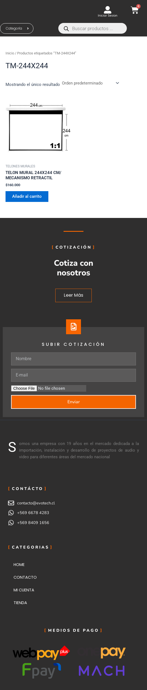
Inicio (10, 53)
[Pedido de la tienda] (90, 83)
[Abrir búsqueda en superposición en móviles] (100, 28)
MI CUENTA (24, 590)
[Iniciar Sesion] (107, 10)
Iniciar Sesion (107, 16)
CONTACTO (25, 577)
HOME (19, 564)
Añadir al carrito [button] (27, 196)
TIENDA (20, 602)
